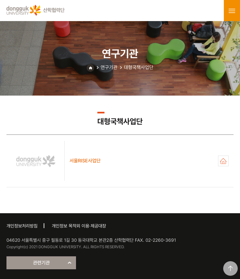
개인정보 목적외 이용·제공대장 (79, 225)
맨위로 (230, 268)
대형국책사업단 (138, 67)
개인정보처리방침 (22, 225)
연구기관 (109, 67)
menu (232, 11)
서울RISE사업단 (223, 161)
